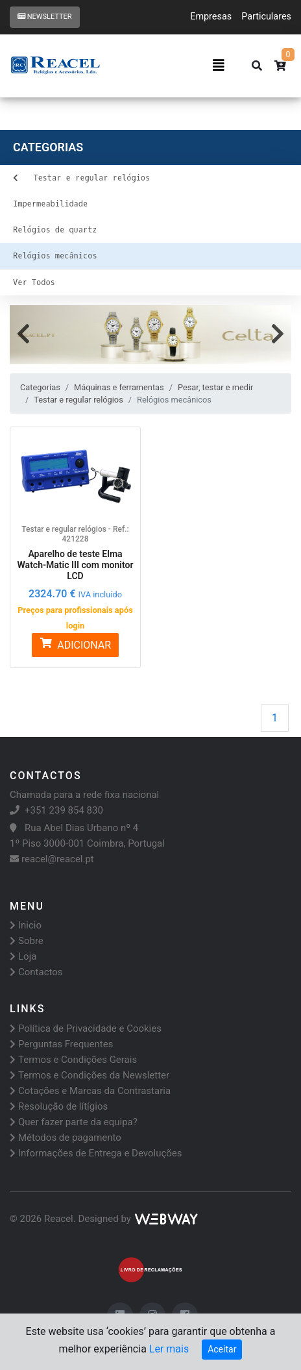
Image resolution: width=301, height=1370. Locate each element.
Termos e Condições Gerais (73, 1059)
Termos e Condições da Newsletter (89, 1075)
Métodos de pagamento (65, 1137)
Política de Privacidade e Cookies (86, 1028)
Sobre (26, 941)
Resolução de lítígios (59, 1106)
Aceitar (222, 1349)
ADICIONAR (75, 644)
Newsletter (45, 16)
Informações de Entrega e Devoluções (96, 1153)
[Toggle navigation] (218, 65)
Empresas (211, 16)
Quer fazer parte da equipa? (74, 1122)
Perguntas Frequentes (61, 1044)
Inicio (26, 925)
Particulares (266, 16)
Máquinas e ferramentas (119, 387)
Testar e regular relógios (78, 400)
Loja (23, 956)
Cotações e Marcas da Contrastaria (90, 1091)
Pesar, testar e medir (215, 387)
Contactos (36, 972)
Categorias (40, 387)
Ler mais (169, 1349)
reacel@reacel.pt (52, 859)
